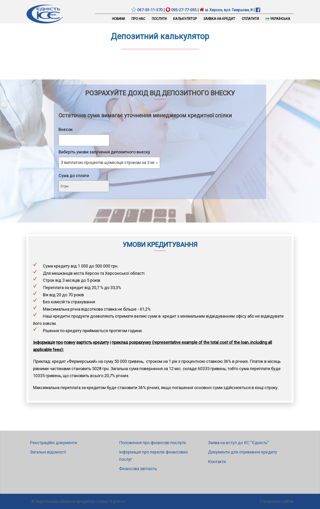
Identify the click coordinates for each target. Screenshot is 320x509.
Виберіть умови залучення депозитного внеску (104, 151)
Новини (118, 19)
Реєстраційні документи (53, 442)
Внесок (66, 129)
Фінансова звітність (138, 468)
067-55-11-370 (150, 10)
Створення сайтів (277, 501)
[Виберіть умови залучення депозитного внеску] (109, 163)
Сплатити (250, 19)
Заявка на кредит (219, 19)
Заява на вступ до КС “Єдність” (238, 442)
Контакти (217, 461)
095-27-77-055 (184, 10)
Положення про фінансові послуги (152, 442)
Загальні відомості (48, 452)
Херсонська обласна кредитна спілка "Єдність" (81, 501)
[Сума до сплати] (84, 186)
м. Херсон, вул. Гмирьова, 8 (228, 10)
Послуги (159, 19)
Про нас (138, 19)
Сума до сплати (74, 175)
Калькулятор (185, 19)
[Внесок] (84, 140)
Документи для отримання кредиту (242, 452)
